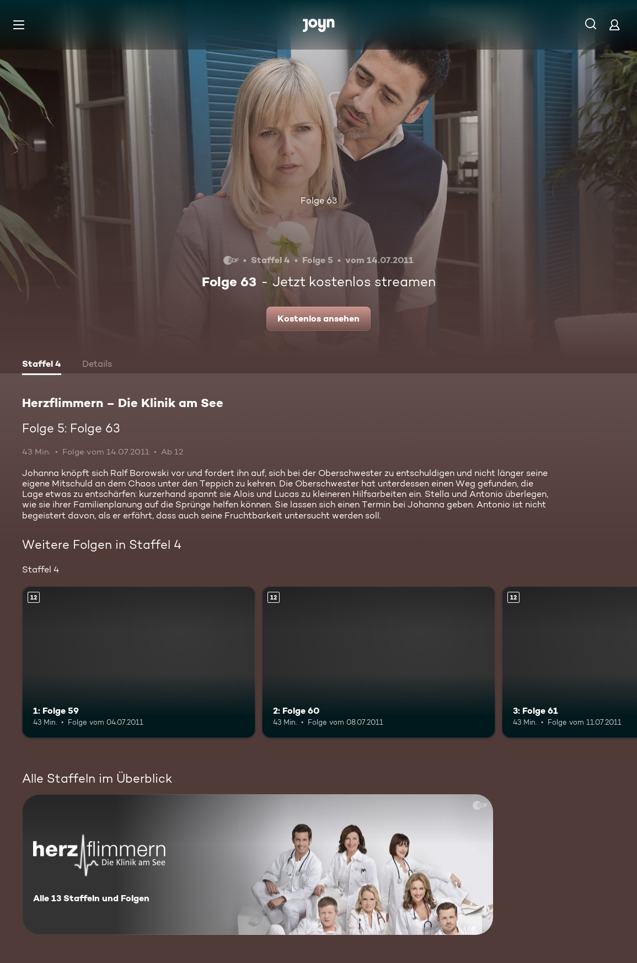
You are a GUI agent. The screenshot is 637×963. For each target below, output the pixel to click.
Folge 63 (319, 200)
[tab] (41, 365)
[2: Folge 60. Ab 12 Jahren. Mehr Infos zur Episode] (378, 662)
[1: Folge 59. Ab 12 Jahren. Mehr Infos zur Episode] (138, 662)
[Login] (614, 24)
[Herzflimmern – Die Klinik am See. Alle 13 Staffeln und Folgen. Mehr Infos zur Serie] (257, 864)
